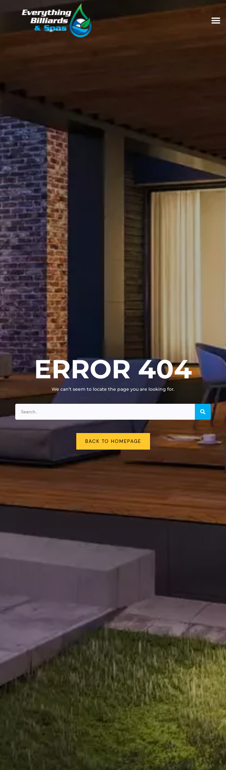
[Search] (203, 412)
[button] (216, 20)
